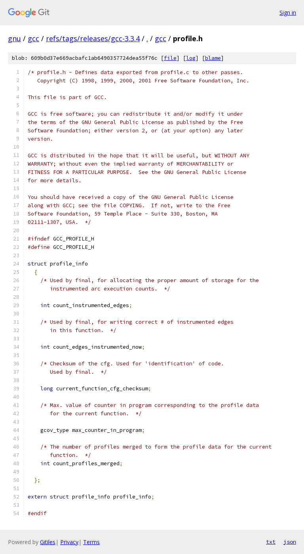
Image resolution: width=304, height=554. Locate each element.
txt (271, 541)
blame (213, 58)
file (170, 58)
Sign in (287, 12)
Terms (91, 542)
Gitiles (47, 542)
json (289, 541)
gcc (33, 38)
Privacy (69, 542)
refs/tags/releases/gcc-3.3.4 (93, 38)
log (191, 58)
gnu (14, 38)
